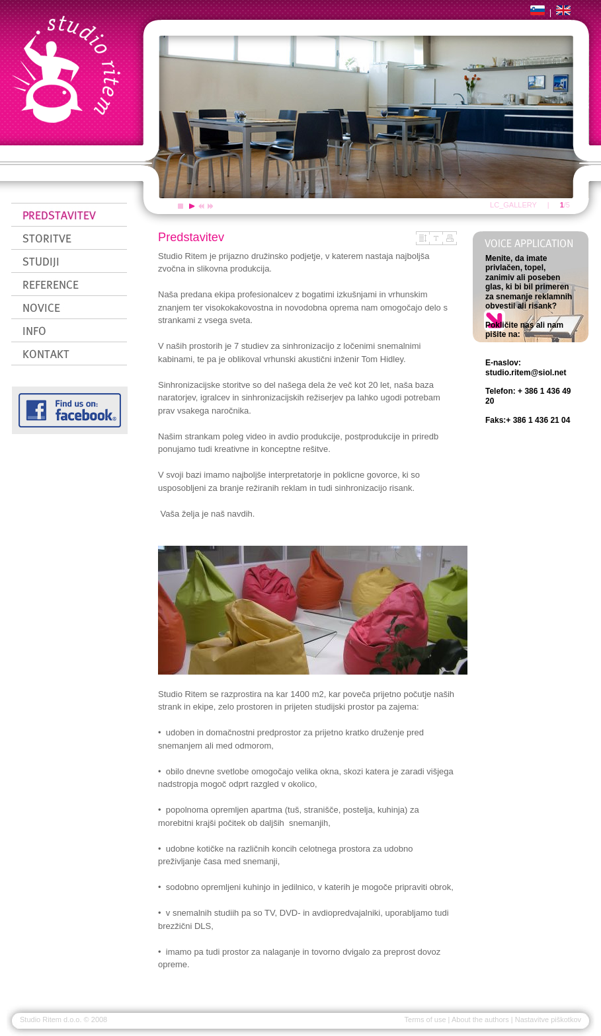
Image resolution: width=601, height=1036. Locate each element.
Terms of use (425, 1019)
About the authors (480, 1019)
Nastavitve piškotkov (548, 1019)
